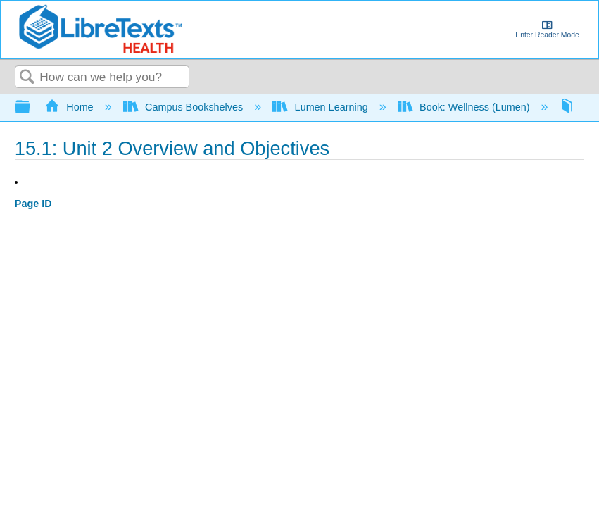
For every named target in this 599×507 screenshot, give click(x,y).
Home (70, 107)
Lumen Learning (321, 107)
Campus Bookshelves (184, 107)
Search (27, 78)
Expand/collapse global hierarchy (31, 107)
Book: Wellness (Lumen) (465, 107)
